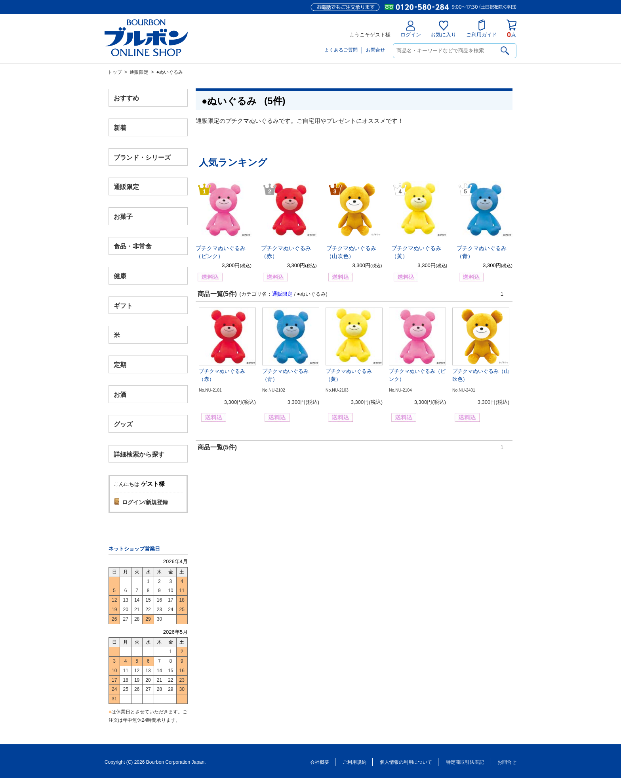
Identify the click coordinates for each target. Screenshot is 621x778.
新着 (120, 127)
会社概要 (319, 762)
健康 (120, 275)
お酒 (120, 394)
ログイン (410, 29)
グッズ (123, 424)
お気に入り (443, 29)
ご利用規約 (354, 762)
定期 (120, 364)
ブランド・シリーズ (142, 157)
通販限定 (139, 72)
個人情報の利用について (406, 762)
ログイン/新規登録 (145, 502)
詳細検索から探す (139, 454)
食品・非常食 (133, 246)
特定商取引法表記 (465, 762)
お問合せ (375, 50)
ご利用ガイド (481, 28)
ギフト (123, 305)
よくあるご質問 (341, 50)
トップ (115, 72)
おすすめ (126, 98)
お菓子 (123, 216)
